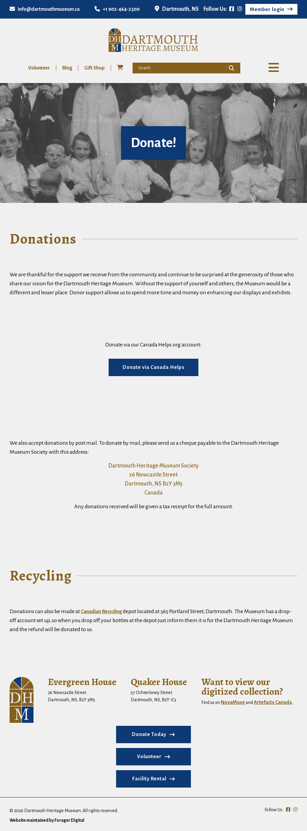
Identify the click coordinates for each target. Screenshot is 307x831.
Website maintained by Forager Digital (47, 820)
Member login (267, 9)
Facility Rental (149, 779)
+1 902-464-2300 (117, 9)
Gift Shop (94, 68)
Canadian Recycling (101, 611)
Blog (67, 68)
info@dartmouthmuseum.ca (45, 9)
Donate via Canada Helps (154, 367)
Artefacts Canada (273, 702)
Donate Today (149, 734)
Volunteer (39, 68)
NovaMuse (233, 702)
